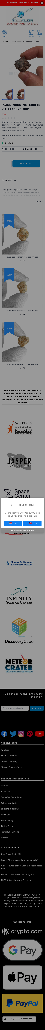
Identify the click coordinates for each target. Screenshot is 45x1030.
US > (13, 523)
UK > (33, 523)
